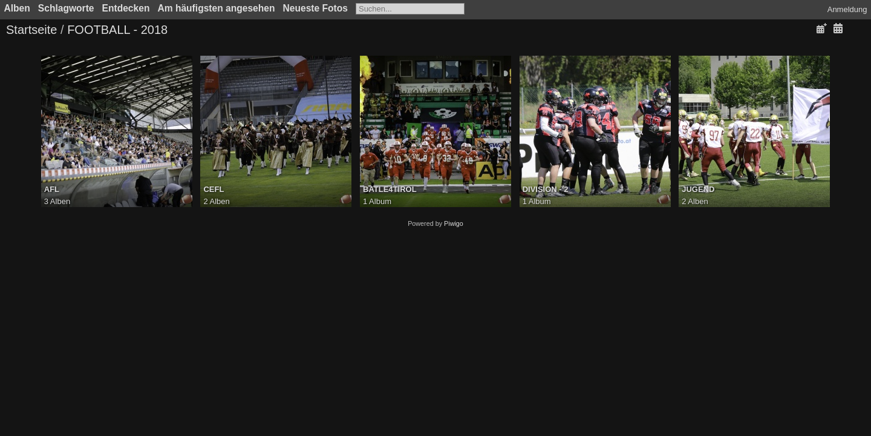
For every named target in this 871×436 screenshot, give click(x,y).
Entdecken (126, 8)
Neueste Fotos (315, 8)
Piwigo (453, 223)
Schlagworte (66, 8)
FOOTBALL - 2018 (117, 29)
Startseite (31, 29)
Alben (17, 8)
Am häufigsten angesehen (216, 8)
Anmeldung (847, 9)
